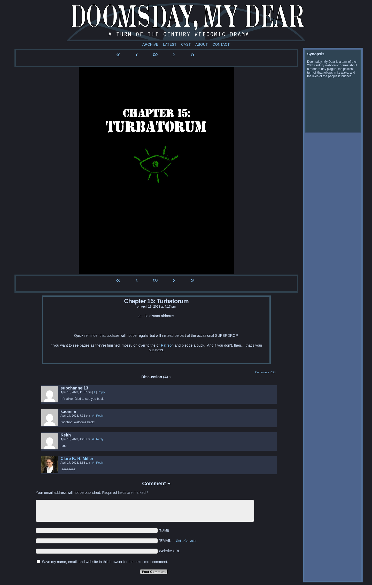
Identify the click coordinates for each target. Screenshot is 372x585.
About (201, 44)
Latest (169, 44)
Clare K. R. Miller (76, 458)
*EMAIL (178, 541)
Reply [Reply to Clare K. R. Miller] (99, 462)
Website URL (169, 551)
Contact (221, 44)
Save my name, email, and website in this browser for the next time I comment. (105, 562)
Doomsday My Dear (186, 22)
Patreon (167, 345)
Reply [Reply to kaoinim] (99, 415)
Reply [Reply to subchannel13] (101, 392)
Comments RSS (265, 372)
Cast (186, 44)
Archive (150, 44)
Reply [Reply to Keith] (99, 439)
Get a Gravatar (186, 541)
